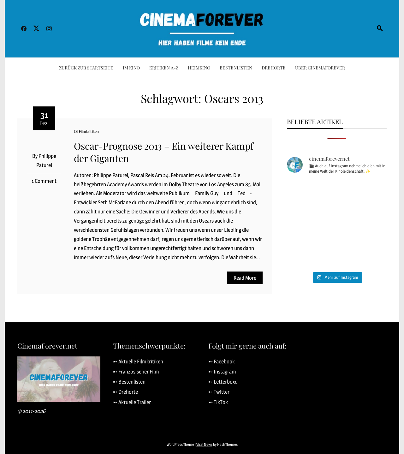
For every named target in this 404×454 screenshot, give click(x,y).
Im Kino (131, 68)
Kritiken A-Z (163, 68)
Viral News (204, 444)
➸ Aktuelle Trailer (132, 402)
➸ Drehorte (125, 392)
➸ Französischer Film (136, 371)
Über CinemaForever (320, 68)
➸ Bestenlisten (129, 382)
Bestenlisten (236, 68)
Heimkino (199, 68)
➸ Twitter (218, 392)
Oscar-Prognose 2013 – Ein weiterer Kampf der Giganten (163, 152)
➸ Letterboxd (223, 382)
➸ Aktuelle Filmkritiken (138, 361)
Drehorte (274, 68)
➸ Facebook (221, 361)
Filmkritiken (89, 131)
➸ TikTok (218, 402)
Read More (245, 278)
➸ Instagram (222, 371)
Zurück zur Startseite (86, 68)
